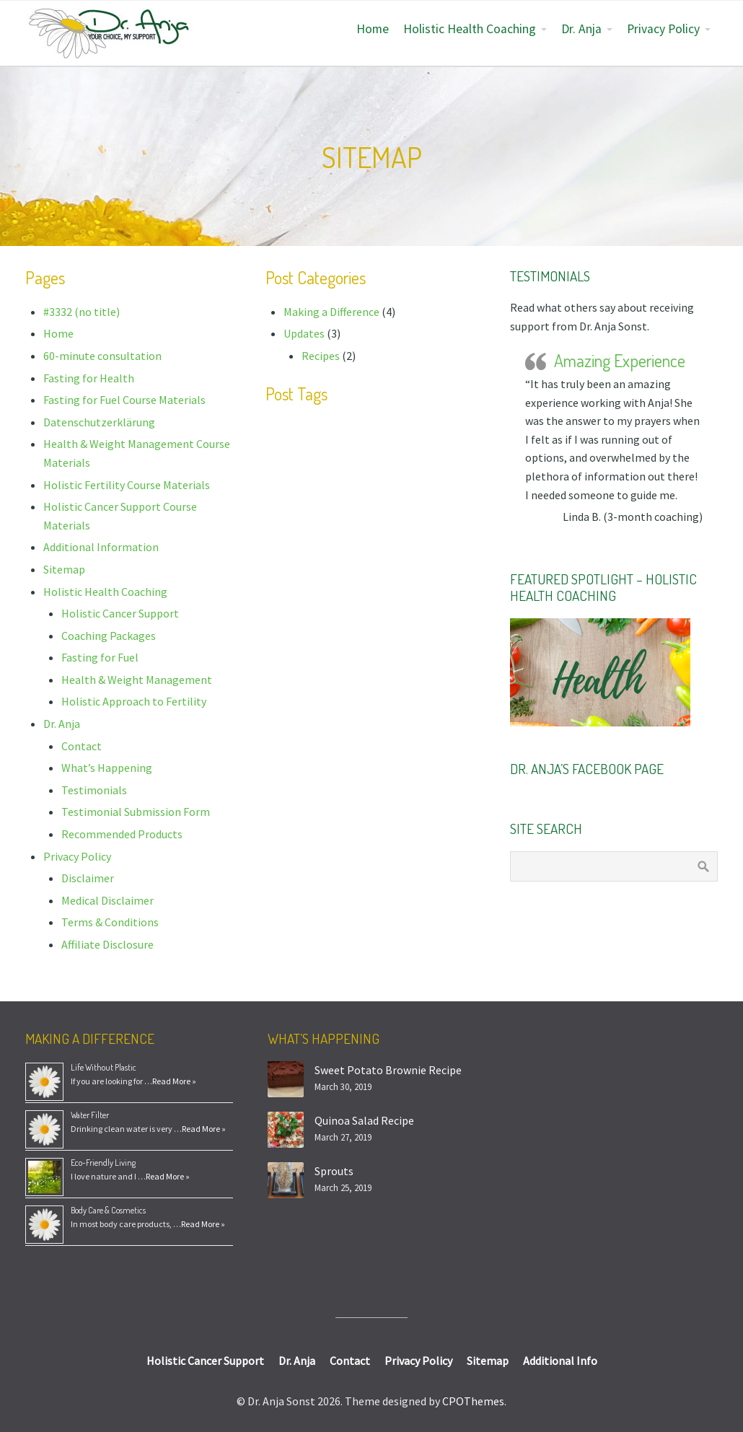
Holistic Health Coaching (469, 29)
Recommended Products (122, 834)
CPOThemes (473, 1401)
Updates (304, 333)
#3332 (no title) (81, 311)
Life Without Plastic (103, 1067)
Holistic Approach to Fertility (133, 701)
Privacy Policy (663, 29)
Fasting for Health (88, 378)
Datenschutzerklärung (99, 422)
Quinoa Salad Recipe (364, 1120)
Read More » (174, 1081)
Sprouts (334, 1171)
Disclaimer (87, 878)
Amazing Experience (619, 360)
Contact (81, 746)
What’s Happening (106, 767)
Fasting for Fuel (100, 657)
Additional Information (101, 547)
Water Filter (90, 1115)
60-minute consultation (102, 355)
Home (372, 29)
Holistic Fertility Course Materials (126, 485)
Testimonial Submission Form (135, 811)
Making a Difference (331, 311)
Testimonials (94, 790)
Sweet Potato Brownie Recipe (388, 1070)
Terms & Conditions (110, 922)
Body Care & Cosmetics (108, 1210)
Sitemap (64, 569)
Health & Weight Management (136, 679)
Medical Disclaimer (107, 900)
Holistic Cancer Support (120, 613)
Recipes (321, 355)
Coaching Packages (108, 635)
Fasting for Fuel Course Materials (124, 399)
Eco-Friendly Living (103, 1162)
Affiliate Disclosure (107, 944)
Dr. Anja (581, 29)
